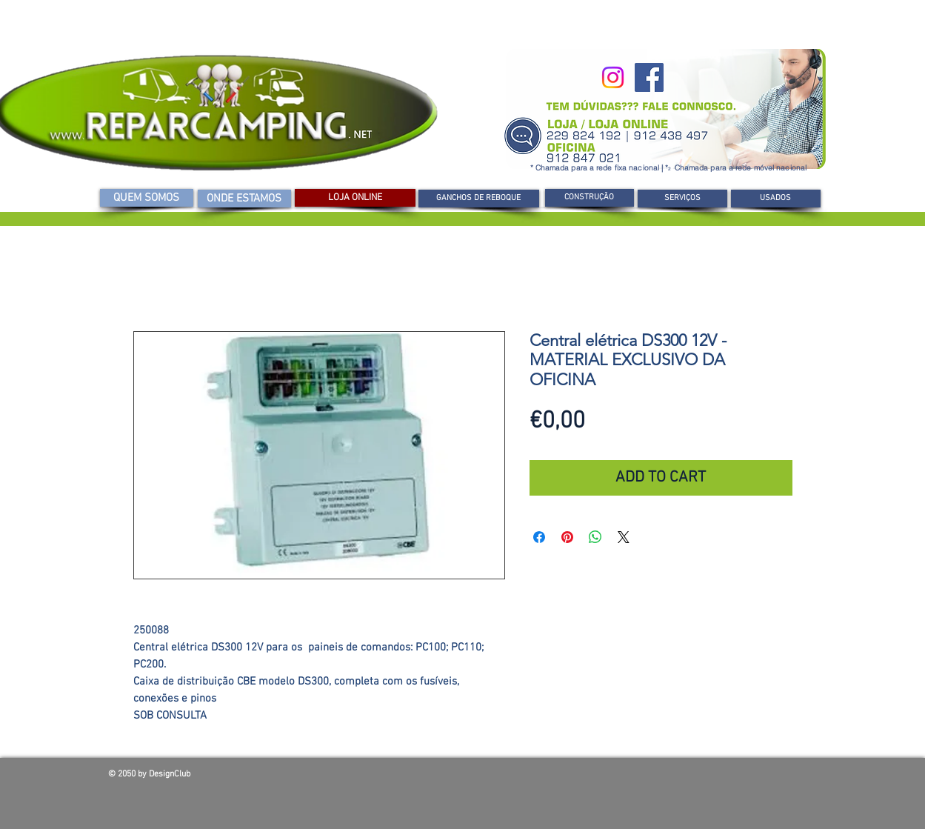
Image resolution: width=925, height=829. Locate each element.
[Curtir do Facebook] (711, 778)
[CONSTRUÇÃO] (589, 198)
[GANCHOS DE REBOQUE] (478, 198)
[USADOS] (776, 198)
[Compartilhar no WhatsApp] (595, 537)
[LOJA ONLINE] (355, 198)
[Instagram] (612, 77)
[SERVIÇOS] (682, 198)
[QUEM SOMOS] (146, 198)
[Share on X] (623, 537)
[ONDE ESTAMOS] (244, 198)
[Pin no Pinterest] (567, 537)
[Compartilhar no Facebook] (539, 537)
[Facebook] (649, 77)
